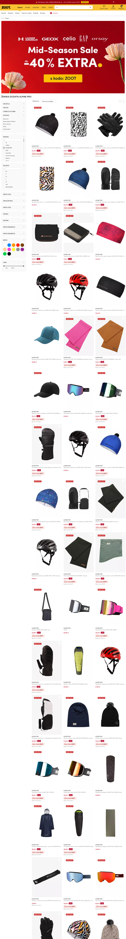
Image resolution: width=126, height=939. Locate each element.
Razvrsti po (36, 28)
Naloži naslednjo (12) (75, 901)
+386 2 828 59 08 (15, 917)
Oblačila (10, 13)
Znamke (42, 13)
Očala (4, 54)
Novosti (3, 13)
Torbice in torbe (26, 13)
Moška (27, 7)
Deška (44, 7)
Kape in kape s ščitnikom (9, 49)
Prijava (113, 7)
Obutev (17, 13)
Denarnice (5, 46)
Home (50, 7)
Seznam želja (104, 7)
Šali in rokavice (7, 51)
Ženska (20, 7)
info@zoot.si (13, 919)
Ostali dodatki (6, 57)
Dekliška (36, 7)
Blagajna (121, 7)
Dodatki (35, 13)
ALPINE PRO (35, 74)
